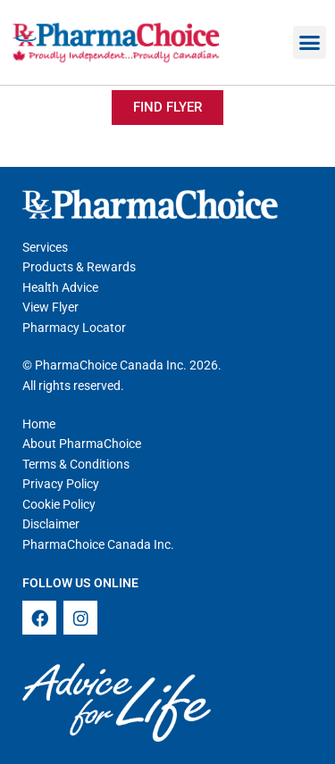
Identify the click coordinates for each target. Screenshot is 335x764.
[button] (310, 43)
